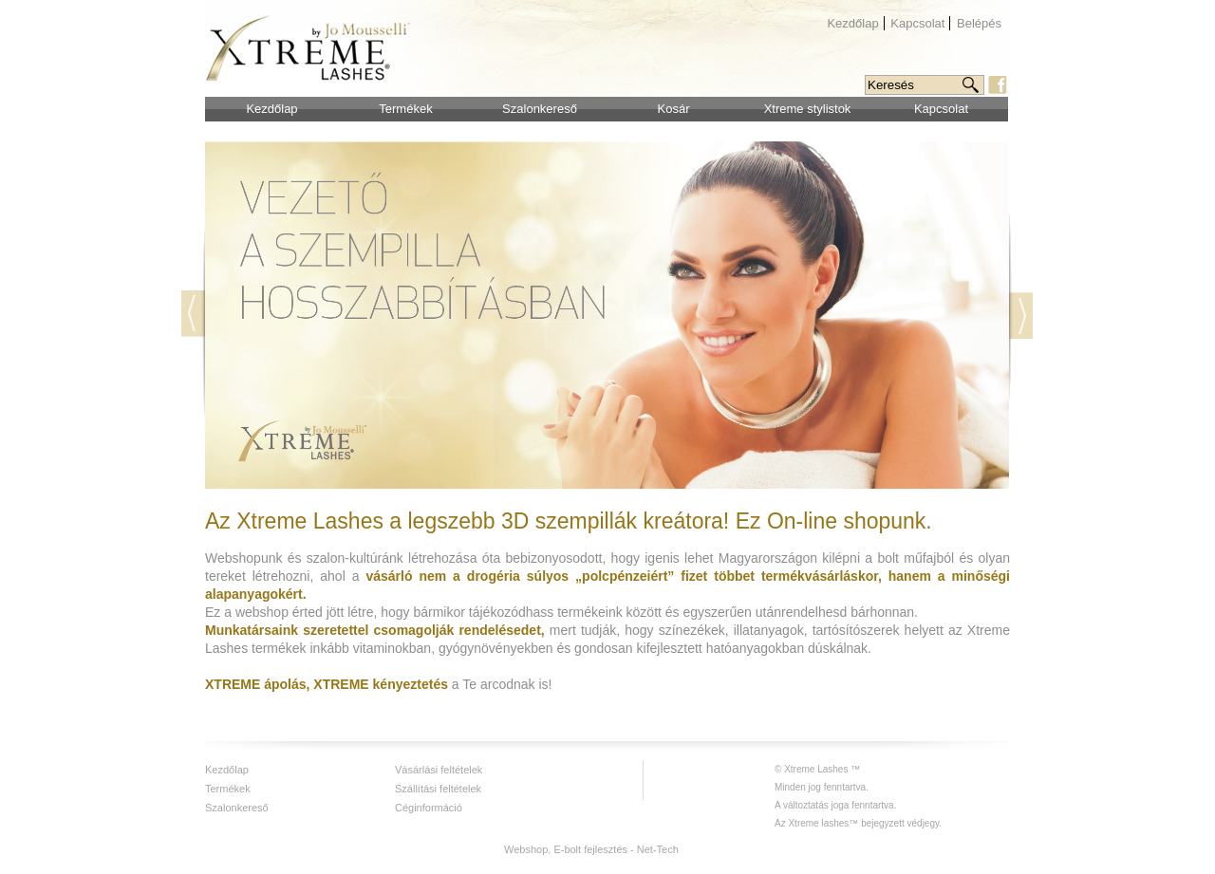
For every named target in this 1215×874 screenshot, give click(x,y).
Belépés (979, 23)
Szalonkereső (539, 109)
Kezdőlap (852, 23)
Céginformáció (428, 807)
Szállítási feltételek (438, 788)
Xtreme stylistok (807, 109)
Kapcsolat (917, 23)
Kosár (674, 109)
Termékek (405, 109)
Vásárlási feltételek (438, 769)
